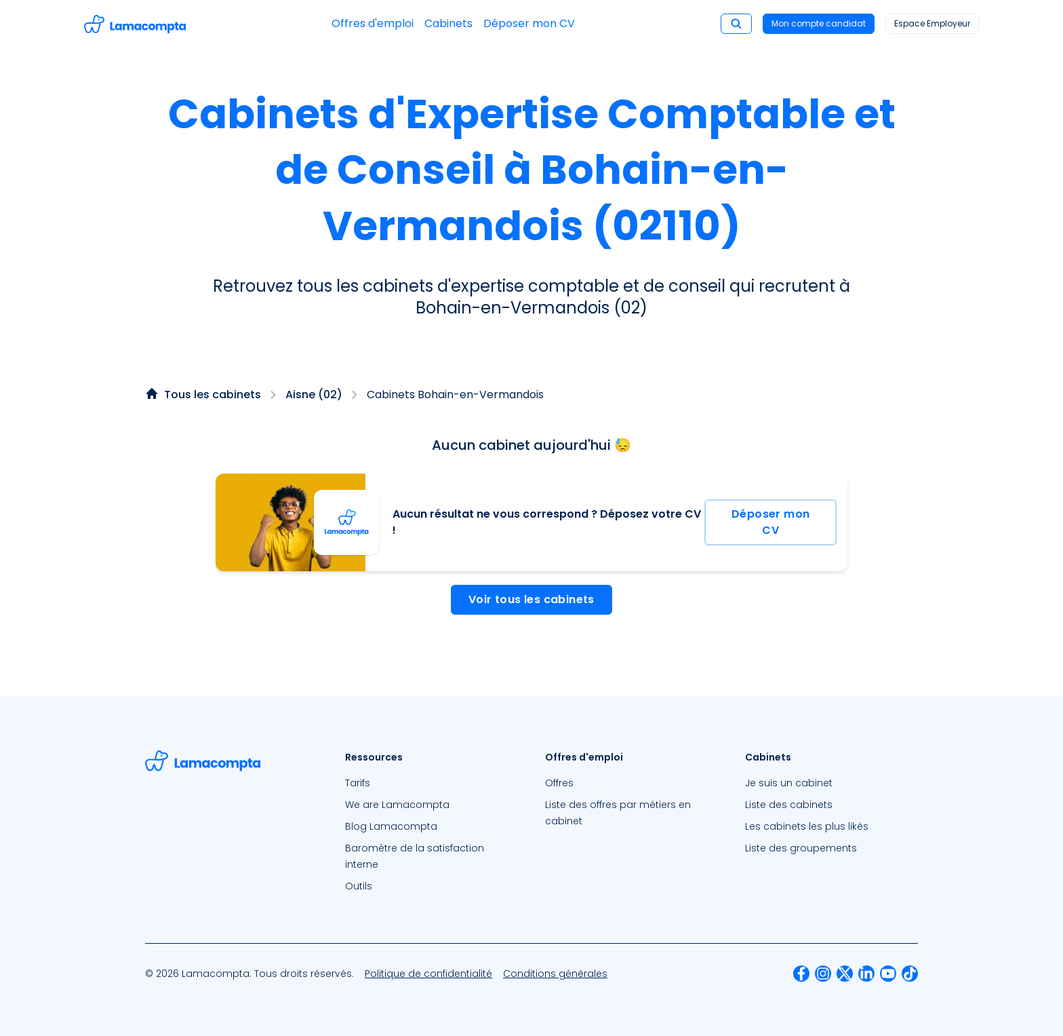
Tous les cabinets (212, 394)
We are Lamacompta (397, 804)
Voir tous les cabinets (531, 599)
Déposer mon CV (529, 23)
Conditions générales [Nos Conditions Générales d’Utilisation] (555, 973)
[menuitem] (431, 783)
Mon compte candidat (818, 23)
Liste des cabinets (789, 804)
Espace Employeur (932, 23)
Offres (559, 783)
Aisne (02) (313, 394)
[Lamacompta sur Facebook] (801, 973)
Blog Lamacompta (391, 826)
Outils (358, 886)
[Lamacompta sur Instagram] (823, 973)
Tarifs (357, 783)
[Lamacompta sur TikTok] (910, 973)
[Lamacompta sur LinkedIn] (866, 973)
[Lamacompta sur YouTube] (888, 973)
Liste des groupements (801, 848)
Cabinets (448, 23)
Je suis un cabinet (789, 783)
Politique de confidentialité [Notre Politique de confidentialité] (428, 973)
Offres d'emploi (373, 23)
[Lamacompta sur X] (844, 973)
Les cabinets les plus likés (806, 826)
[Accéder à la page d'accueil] (135, 24)
